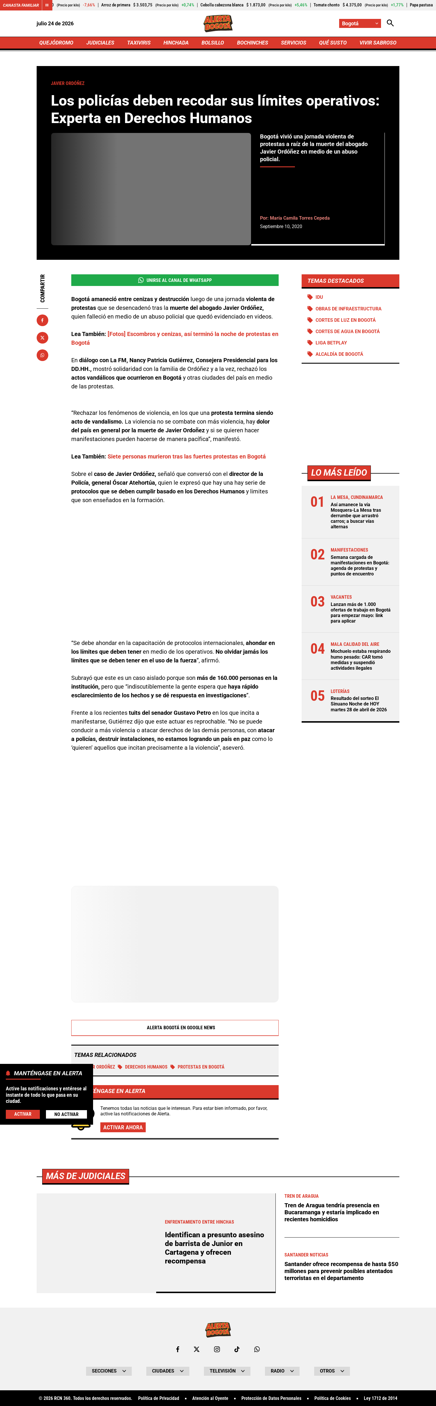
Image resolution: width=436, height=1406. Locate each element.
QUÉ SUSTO (333, 43)
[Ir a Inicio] (218, 23)
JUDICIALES (100, 43)
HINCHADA (176, 43)
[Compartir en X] (42, 338)
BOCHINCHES (252, 43)
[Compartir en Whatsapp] (42, 355)
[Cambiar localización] (360, 23)
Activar (22, 1114)
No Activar (66, 1114)
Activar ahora (123, 1127)
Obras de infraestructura (349, 309)
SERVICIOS (293, 43)
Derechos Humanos (143, 1067)
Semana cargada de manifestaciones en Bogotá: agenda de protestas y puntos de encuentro (360, 565)
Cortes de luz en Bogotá (346, 320)
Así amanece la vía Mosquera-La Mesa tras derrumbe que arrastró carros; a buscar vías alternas (356, 516)
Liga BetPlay (331, 343)
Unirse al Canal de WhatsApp (175, 280)
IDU (319, 297)
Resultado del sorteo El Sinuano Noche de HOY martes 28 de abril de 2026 (359, 704)
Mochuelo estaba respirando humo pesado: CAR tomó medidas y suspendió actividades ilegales (361, 659)
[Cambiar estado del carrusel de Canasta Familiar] (47, 5)
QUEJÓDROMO (56, 43)
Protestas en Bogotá (197, 1067)
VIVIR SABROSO (378, 43)
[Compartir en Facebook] (42, 320)
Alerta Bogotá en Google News (175, 1027)
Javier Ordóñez (94, 1067)
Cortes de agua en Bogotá (348, 331)
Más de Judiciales (85, 1380)
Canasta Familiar (21, 5)
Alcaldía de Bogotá (339, 354)
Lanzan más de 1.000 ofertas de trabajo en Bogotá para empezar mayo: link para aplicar (361, 613)
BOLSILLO (213, 43)
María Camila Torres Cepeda (300, 218)
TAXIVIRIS (139, 43)
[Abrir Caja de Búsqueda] (390, 23)
